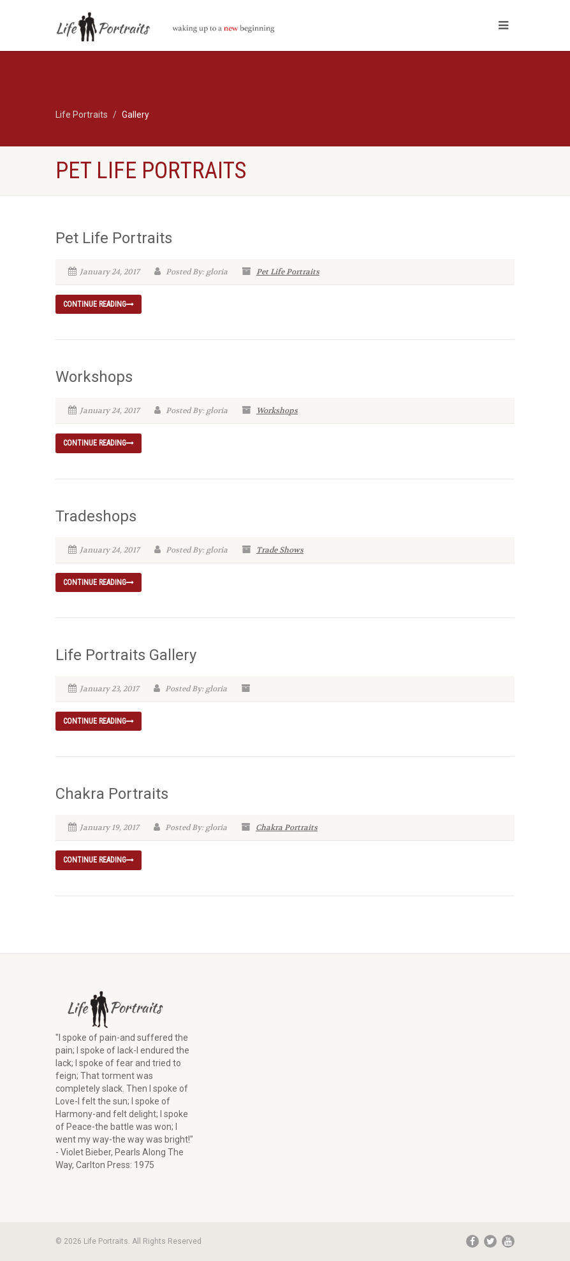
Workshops (94, 377)
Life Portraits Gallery (125, 655)
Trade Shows (279, 550)
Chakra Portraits (111, 794)
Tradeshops (95, 516)
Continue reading (98, 304)
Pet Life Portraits (113, 238)
